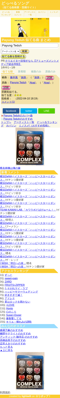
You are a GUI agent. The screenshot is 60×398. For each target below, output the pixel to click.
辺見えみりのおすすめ (13, 343)
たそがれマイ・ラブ (16, 288)
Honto (9, 308)
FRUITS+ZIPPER (15, 285)
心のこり (11, 311)
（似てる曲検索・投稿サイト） (19, 7)
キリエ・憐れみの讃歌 (19, 321)
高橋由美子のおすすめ (13, 340)
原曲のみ (50, 71)
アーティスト (30, 13)
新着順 (22, 71)
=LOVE (10, 305)
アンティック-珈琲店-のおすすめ (19, 337)
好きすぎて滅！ (14, 295)
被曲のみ (36, 71)
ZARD (8, 281)
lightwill (26, 396)
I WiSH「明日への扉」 (13, 263)
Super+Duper (13, 315)
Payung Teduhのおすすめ (18, 119)
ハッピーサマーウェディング (21, 291)
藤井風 (14, 77)
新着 (18, 13)
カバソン (42, 12)
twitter (28, 111)
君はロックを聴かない (17, 301)
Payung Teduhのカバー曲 (18, 115)
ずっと (8, 275)
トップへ (6, 122)
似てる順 (8, 71)
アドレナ (10, 298)
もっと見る (6, 347)
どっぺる (6, 13)
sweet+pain (11, 278)
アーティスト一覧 (24, 122)
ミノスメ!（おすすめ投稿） (34, 125)
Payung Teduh (18, 82)
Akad (32, 82)
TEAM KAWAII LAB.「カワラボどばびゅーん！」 (28, 209)
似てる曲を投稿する (13, 56)
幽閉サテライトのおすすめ (15, 333)
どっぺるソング (15, 3)
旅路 (23, 77)
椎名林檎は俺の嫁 (10, 168)
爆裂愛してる (13, 318)
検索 (24, 51)
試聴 (49, 77)
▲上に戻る (6, 350)
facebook (11, 111)
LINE (46, 111)
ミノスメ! (54, 12)
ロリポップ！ (43, 396)
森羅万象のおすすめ (11, 330)
